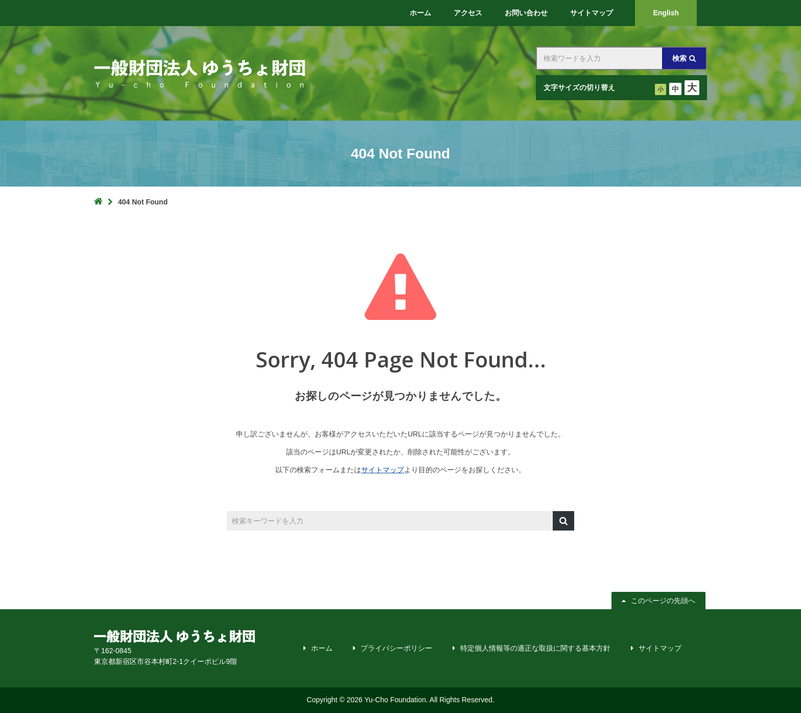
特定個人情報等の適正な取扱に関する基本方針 (535, 648)
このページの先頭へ (659, 600)
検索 (679, 58)
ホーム (322, 648)
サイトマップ (382, 470)
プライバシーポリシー (396, 648)
